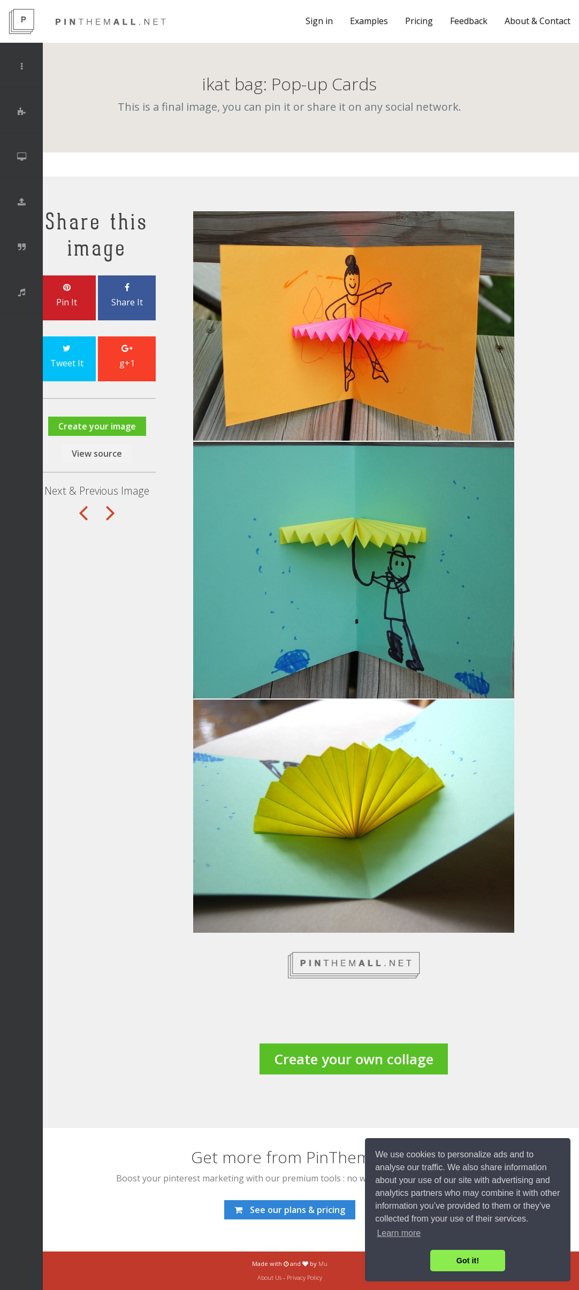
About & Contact (537, 21)
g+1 (127, 356)
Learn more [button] (399, 1233)
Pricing (419, 21)
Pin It (67, 295)
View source (97, 453)
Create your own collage (353, 1059)
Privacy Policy (304, 1277)
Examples (369, 21)
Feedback (468, 21)
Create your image (97, 426)
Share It (127, 295)
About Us (269, 1277)
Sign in (319, 21)
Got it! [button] (467, 1260)
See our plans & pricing (289, 1210)
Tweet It (67, 356)
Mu (322, 1264)
